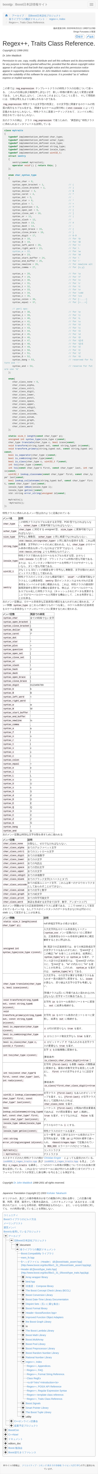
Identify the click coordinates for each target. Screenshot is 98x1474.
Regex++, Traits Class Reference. (45, 1399)
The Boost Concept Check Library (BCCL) (48, 1290)
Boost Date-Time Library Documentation (47, 1299)
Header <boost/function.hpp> (41, 1312)
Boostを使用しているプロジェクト (22, 1231)
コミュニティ (11, 1215)
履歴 (80, 36)
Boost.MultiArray (35, 1339)
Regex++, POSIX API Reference (44, 1386)
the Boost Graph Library (38, 1321)
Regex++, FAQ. (35, 1370)
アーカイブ (14, 1236)
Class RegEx (34, 1378)
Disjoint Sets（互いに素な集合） (43, 1304)
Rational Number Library (39, 1357)
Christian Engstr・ (54, 1157)
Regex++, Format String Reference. (46, 1374)
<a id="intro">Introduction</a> (43, 1382)
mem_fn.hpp (27, 1257)
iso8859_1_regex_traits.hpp (61, 1161)
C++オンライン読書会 (26, 1421)
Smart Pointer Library (37, 1407)
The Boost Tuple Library (38, 1412)
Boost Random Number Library (42, 1353)
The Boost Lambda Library (40, 1330)
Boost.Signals (33, 1403)
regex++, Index (34, 1361)
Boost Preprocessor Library (40, 1348)
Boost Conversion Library (39, 1295)
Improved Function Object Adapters (44, 1317)
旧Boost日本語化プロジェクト (30, 1240)
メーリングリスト (13, 1223)
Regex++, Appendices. (39, 1366)
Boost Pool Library (35, 1344)
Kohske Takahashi (56, 1193)
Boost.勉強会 (15, 1448)
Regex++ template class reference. (45, 1394)
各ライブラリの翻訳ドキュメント (38, 1249)
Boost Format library (36, 1308)
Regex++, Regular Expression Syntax (47, 1390)
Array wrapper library (37, 1277)
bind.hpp (30, 1281)
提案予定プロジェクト (26, 1425)
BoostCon (13, 1430)
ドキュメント (15, 1439)
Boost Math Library (36, 1335)
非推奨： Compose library (40, 1286)
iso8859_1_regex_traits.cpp (20, 1161)
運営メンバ (10, 1227)
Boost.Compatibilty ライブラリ (37, 1253)
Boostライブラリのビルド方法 (20, 1219)
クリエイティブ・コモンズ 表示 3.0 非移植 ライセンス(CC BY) (51, 1465)
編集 (90, 36)
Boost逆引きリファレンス (22, 1452)
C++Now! (13, 1434)
